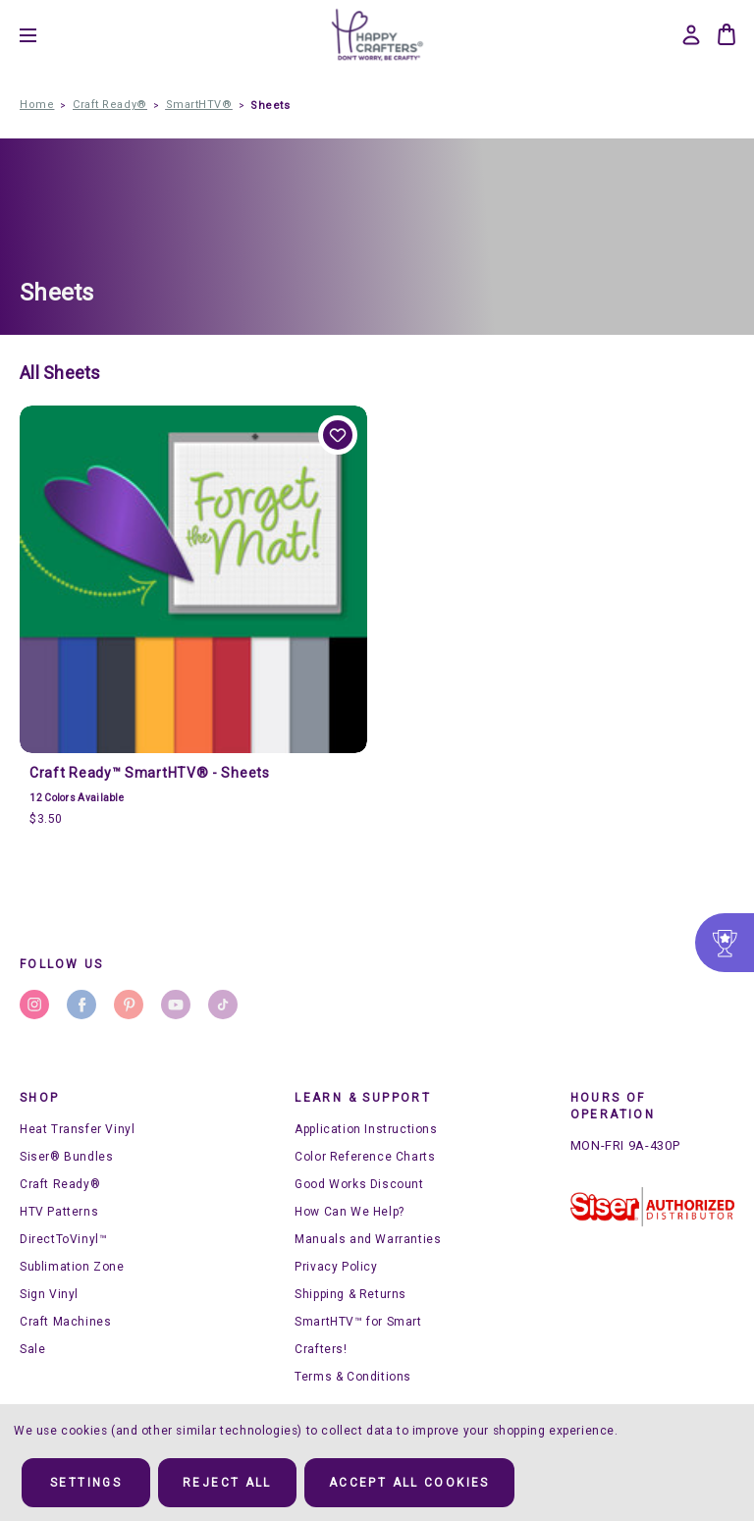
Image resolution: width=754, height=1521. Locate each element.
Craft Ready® (60, 1184)
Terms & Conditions (353, 1377)
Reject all (227, 1483)
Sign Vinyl (49, 1294)
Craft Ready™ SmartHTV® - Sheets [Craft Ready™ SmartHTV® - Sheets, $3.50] (149, 773)
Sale (32, 1349)
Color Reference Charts (365, 1157)
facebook (81, 1004)
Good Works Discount (359, 1184)
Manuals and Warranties (368, 1239)
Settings (86, 1483)
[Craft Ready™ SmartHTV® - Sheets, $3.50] (193, 579)
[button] (652, 1206)
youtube (176, 1004)
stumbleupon (223, 1004)
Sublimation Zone (72, 1267)
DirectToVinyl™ (63, 1239)
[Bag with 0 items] (726, 34)
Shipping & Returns (350, 1294)
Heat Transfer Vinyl (77, 1129)
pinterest (128, 1004)
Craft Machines (65, 1322)
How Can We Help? (349, 1212)
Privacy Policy (336, 1267)
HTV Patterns (59, 1212)
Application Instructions (366, 1129)
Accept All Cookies (409, 1483)
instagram (34, 1004)
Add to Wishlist (338, 435)
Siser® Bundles (66, 1157)
